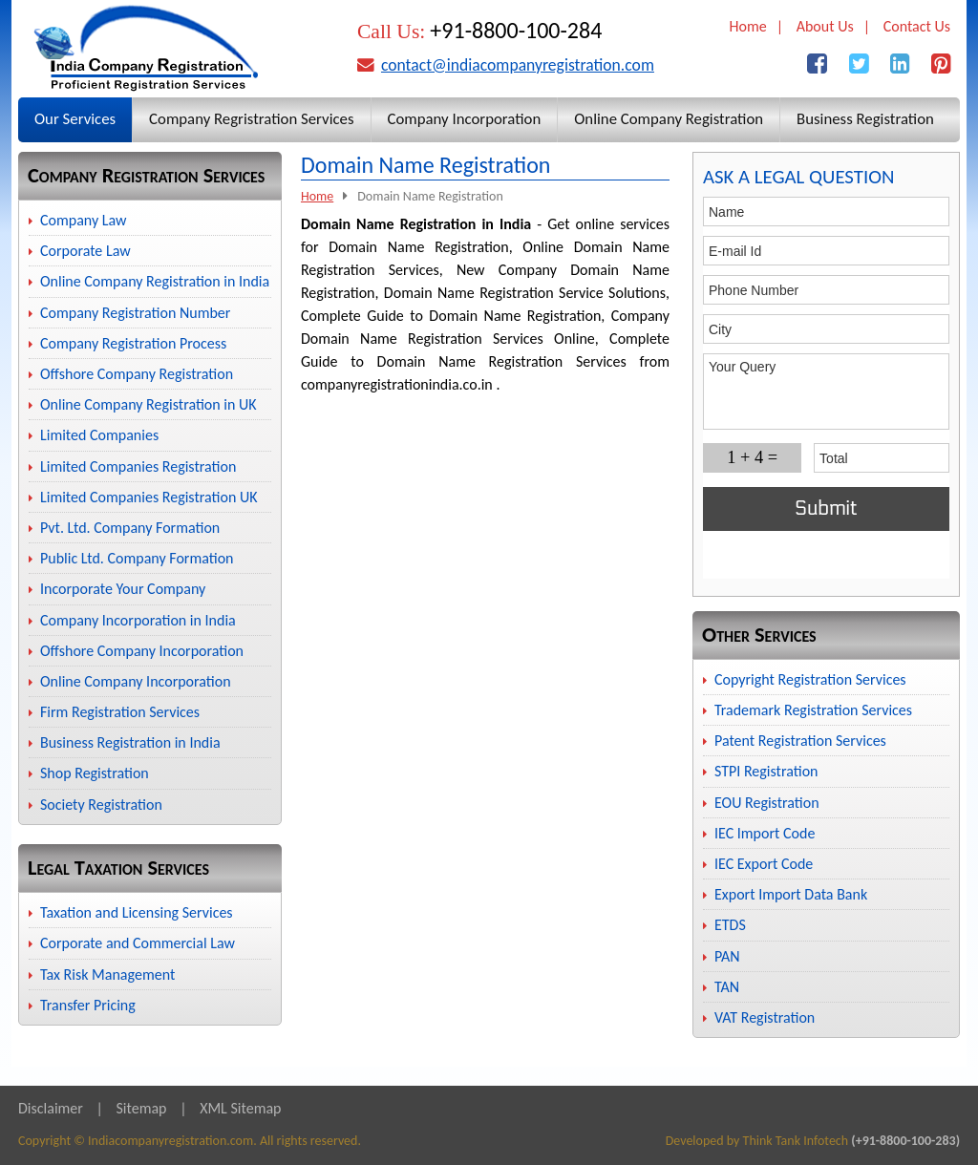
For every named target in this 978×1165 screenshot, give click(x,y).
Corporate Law (85, 251)
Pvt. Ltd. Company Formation (130, 528)
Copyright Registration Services (810, 679)
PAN (727, 956)
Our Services (75, 119)
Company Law (83, 220)
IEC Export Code (763, 864)
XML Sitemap (240, 1108)
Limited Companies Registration (138, 466)
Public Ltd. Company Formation (136, 558)
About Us (825, 26)
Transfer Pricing (88, 1005)
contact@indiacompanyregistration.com (517, 64)
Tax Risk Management (107, 974)
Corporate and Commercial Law (137, 943)
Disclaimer (50, 1108)
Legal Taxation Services (118, 867)
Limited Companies (99, 435)
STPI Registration (766, 771)
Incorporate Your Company (122, 589)
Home (748, 26)
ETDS (730, 925)
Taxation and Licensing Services (136, 912)
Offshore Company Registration (136, 374)
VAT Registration (764, 1017)
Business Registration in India (130, 742)
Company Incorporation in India (138, 620)
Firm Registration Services (120, 712)
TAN (726, 987)
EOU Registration (766, 803)
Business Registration (865, 119)
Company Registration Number (135, 313)
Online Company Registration (668, 119)
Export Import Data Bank (790, 894)
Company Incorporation (465, 119)
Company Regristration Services (251, 119)
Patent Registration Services (800, 740)
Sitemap (141, 1108)
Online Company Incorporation (135, 681)
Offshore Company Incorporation (142, 651)
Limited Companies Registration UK (148, 497)
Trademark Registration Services (813, 710)
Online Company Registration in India (154, 281)
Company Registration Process (133, 343)
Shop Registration (94, 773)
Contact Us (916, 26)
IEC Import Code (764, 833)
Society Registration (101, 804)
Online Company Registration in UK (148, 404)
